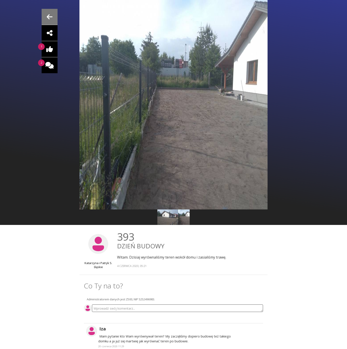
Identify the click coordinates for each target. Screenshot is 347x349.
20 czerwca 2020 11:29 (111, 346)
